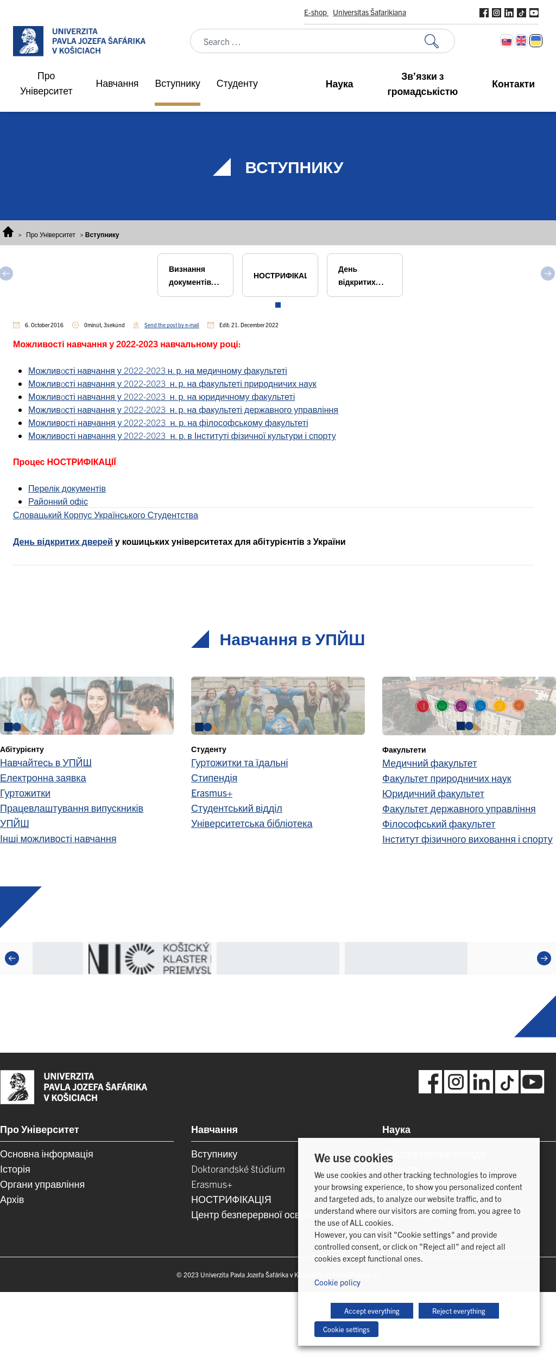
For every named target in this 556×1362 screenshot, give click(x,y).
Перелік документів (67, 487)
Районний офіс (58, 500)
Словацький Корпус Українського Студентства (105, 514)
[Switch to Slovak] (507, 41)
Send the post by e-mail (171, 324)
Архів (12, 1199)
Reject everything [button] (458, 1310)
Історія (15, 1168)
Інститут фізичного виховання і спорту (467, 838)
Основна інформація (46, 1153)
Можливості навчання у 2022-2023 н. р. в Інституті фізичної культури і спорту (182, 435)
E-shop (316, 12)
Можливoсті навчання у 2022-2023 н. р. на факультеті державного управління (183, 409)
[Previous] (12, 958)
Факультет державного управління (459, 808)
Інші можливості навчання (58, 838)
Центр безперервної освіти (251, 1214)
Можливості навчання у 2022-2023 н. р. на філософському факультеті (168, 422)
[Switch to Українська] (536, 41)
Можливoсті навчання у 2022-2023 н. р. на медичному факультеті (157, 370)
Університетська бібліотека (251, 823)
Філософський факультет (438, 823)
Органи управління (42, 1184)
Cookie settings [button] (346, 1329)
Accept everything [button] (372, 1310)
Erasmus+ (211, 792)
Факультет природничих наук (446, 778)
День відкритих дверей (63, 541)
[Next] (544, 958)
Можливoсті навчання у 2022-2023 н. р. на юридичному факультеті (161, 396)
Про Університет (50, 234)
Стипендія (214, 777)
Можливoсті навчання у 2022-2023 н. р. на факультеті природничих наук (172, 383)
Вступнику (214, 1153)
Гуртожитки (25, 792)
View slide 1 (278, 305)
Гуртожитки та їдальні (239, 762)
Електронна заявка (43, 777)
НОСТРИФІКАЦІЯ (231, 1199)
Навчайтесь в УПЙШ (46, 762)
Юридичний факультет (433, 793)
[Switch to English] (521, 41)
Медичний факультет (429, 762)
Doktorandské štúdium (238, 1168)
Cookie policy (337, 1282)
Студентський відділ (236, 807)
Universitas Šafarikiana (369, 12)
